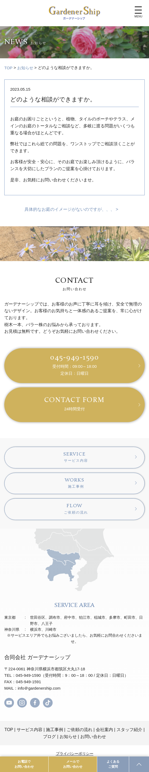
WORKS (74, 483)
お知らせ (25, 68)
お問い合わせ (93, 736)
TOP (8, 68)
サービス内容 (29, 729)
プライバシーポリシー (74, 753)
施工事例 (54, 729)
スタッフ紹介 (129, 729)
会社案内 (104, 729)
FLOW (74, 508)
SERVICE (74, 457)
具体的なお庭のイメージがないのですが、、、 (69, 209)
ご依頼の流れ (79, 729)
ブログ (49, 736)
